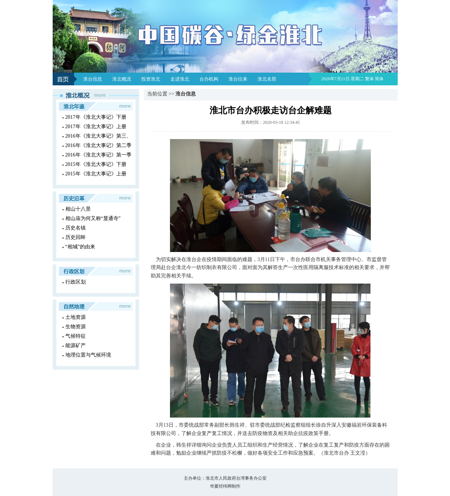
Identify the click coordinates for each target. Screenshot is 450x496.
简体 (379, 78)
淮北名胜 (267, 79)
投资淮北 (150, 79)
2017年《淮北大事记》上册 (95, 126)
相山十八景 (78, 209)
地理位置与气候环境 (88, 355)
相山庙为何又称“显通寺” (93, 218)
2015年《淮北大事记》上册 (95, 173)
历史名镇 (75, 228)
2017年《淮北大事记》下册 (95, 117)
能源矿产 (75, 345)
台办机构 (208, 79)
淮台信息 (92, 79)
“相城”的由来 (80, 246)
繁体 (369, 78)
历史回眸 (75, 237)
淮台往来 (237, 79)
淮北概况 (121, 79)
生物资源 (75, 326)
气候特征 (75, 336)
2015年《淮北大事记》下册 (95, 164)
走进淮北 (179, 79)
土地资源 (75, 317)
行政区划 (75, 282)
